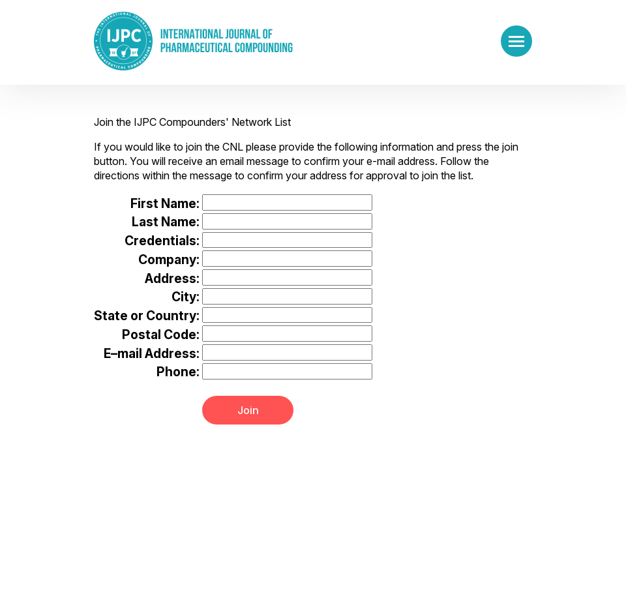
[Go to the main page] (193, 41)
